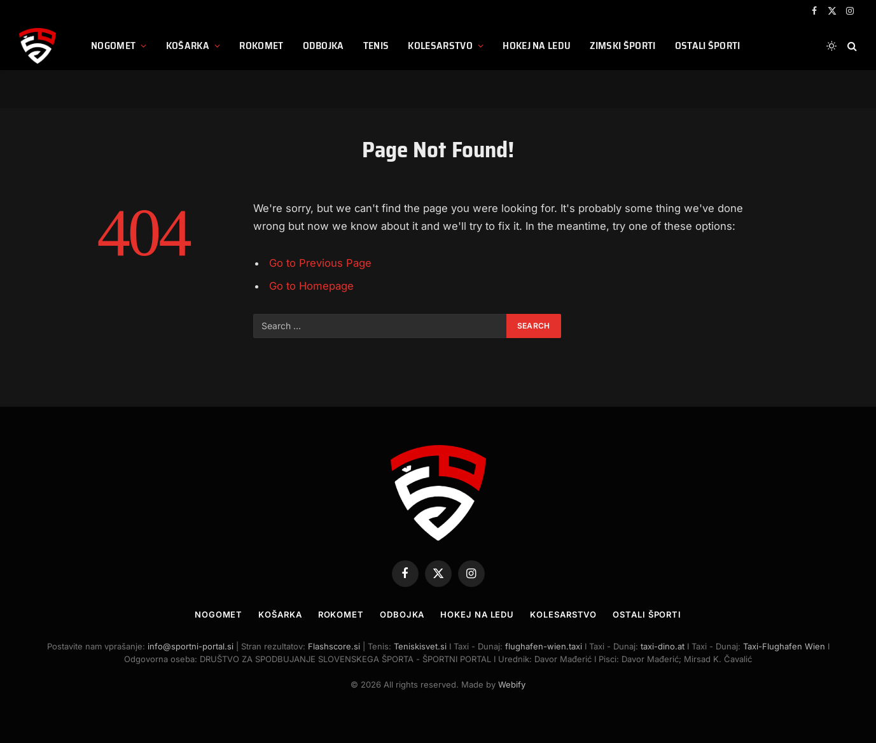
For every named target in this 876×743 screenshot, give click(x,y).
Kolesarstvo (440, 45)
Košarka (187, 45)
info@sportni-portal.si (190, 646)
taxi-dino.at (663, 646)
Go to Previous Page (320, 263)
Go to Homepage (311, 286)
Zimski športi (622, 45)
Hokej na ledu (537, 45)
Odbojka (323, 45)
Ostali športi (707, 45)
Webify (511, 684)
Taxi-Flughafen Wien (785, 646)
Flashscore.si (334, 646)
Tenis (376, 45)
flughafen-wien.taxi (543, 646)
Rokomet (261, 45)
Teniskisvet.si (420, 646)
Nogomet (113, 45)
